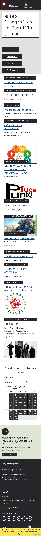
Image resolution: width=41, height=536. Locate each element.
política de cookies (30, 532)
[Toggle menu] (4, 4)
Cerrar (22, 534)
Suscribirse (9, 454)
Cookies (5, 504)
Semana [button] (12, 377)
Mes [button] (6, 377)
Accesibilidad (7, 496)
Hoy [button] (15, 387)
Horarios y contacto (10, 507)
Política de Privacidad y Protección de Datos (19, 500)
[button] (8, 387)
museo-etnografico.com (11, 469)
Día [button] (18, 377)
